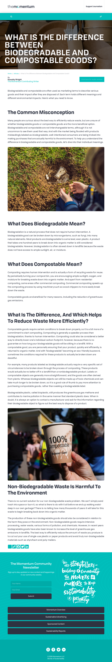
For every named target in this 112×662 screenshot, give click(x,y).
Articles (16, 73)
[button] (100, 16)
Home (10, 73)
